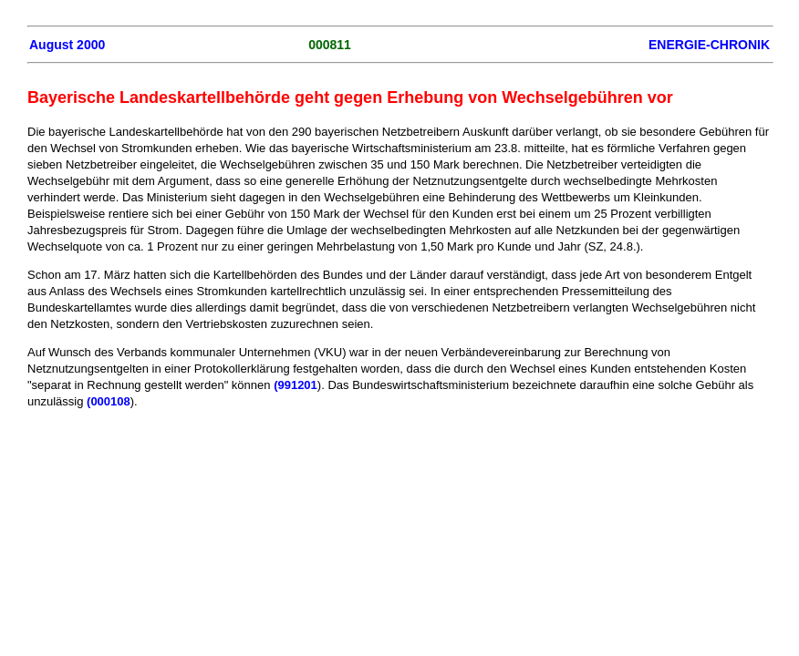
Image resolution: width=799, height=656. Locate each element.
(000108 (108, 401)
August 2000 (67, 44)
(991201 (295, 385)
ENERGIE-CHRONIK (709, 44)
